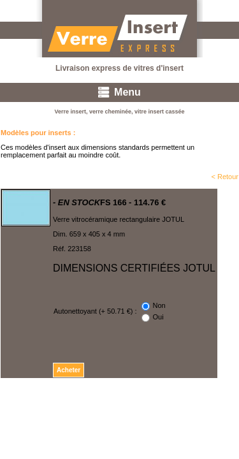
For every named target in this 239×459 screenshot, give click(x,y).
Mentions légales (212, 403)
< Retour (225, 176)
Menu (127, 92)
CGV (169, 403)
